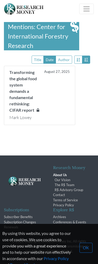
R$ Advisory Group (69, 190)
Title (37, 59)
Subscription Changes (20, 222)
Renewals (11, 227)
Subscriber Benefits (18, 217)
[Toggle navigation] (86, 9)
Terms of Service (65, 200)
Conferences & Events (69, 222)
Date (50, 59)
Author (64, 59)
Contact (59, 195)
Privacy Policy (63, 205)
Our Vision (62, 180)
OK (86, 253)
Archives (59, 217)
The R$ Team (64, 185)
